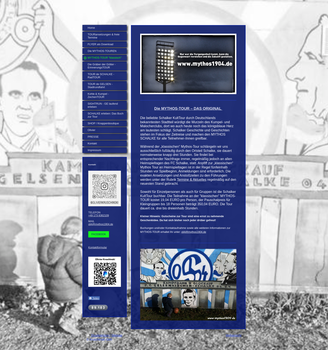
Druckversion (98, 335)
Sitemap (116, 335)
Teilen (94, 298)
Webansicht (233, 335)
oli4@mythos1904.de (100, 224)
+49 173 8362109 (98, 215)
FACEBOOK (98, 234)
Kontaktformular (97, 247)
